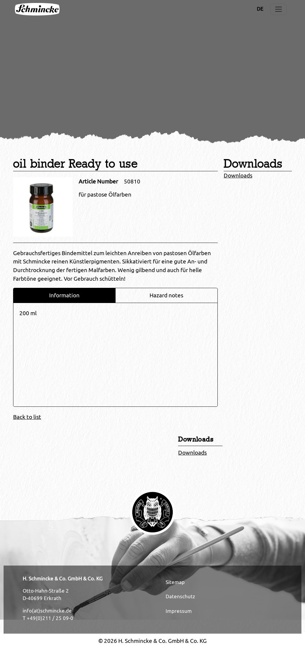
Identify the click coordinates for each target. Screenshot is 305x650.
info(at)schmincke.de (47, 611)
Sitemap (175, 582)
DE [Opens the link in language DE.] (260, 9)
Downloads (238, 175)
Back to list (27, 417)
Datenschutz (180, 596)
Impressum (179, 611)
